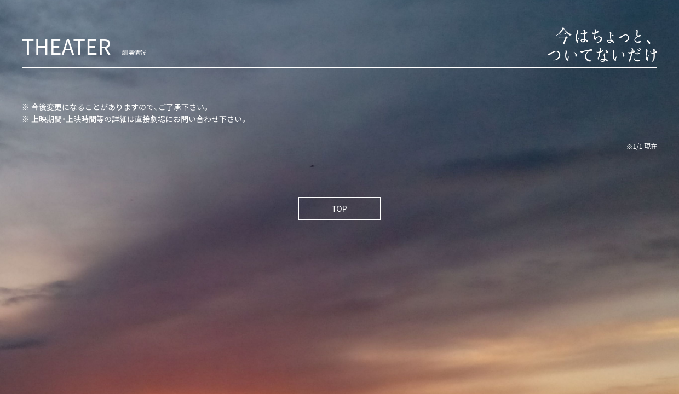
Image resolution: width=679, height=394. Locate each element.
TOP (339, 208)
